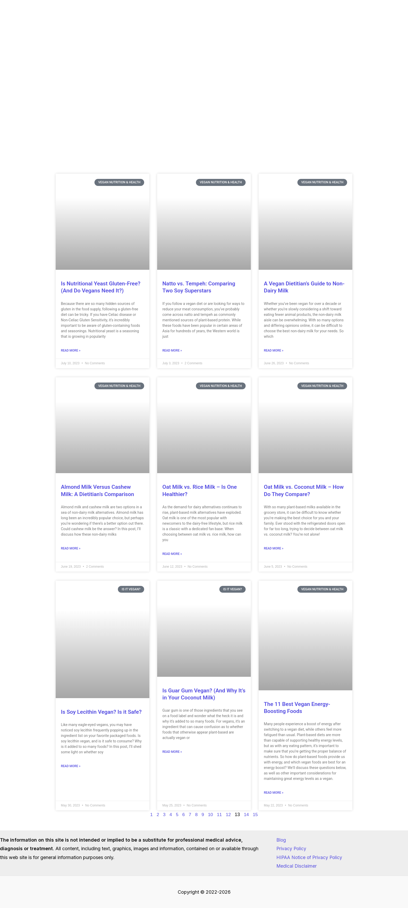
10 (210, 815)
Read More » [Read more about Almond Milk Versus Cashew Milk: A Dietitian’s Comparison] (70, 549)
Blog (281, 840)
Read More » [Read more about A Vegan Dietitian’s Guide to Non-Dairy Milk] (273, 351)
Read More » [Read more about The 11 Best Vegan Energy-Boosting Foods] (273, 793)
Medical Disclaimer (296, 866)
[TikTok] (400, 21)
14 (247, 815)
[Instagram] (378, 21)
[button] (251, 21)
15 (256, 815)
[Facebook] (389, 21)
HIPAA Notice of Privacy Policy (310, 857)
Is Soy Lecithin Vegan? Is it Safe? (101, 712)
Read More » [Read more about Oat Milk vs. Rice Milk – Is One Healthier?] (172, 554)
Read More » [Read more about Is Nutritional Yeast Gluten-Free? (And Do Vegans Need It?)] (70, 351)
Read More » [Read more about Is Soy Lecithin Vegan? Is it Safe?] (70, 767)
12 (228, 815)
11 (219, 815)
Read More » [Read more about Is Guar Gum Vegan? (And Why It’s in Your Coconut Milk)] (172, 752)
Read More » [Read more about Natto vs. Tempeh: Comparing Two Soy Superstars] (172, 351)
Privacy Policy (291, 848)
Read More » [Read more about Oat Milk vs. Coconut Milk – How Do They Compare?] (273, 549)
